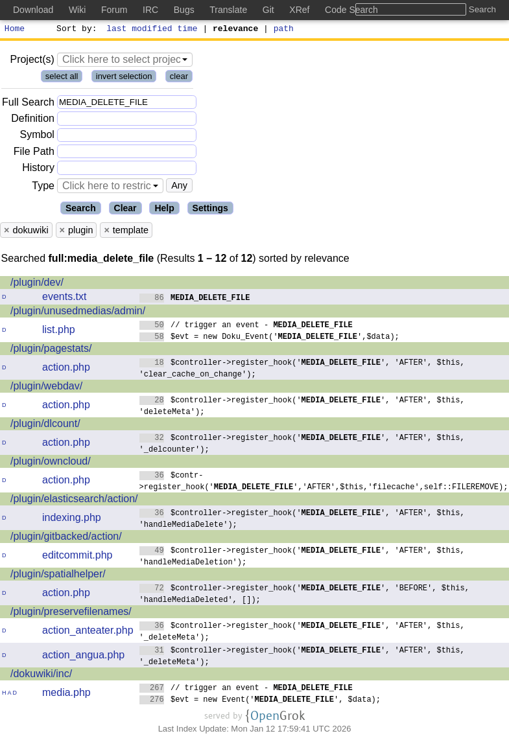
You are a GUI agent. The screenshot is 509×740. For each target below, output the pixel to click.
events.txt (64, 298)
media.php (66, 694)
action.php (66, 369)
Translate (228, 10)
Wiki (77, 10)
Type (43, 187)
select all (61, 78)
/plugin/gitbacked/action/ (66, 538)
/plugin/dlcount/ (45, 425)
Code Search (351, 10)
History (38, 169)
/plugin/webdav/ (46, 387)
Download (33, 10)
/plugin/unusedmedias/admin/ (77, 312)
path (284, 30)
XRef (299, 10)
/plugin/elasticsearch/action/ (74, 500)
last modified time (152, 30)
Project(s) (32, 61)
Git (268, 10)
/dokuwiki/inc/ (41, 675)
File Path (34, 153)
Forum (114, 10)
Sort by (75, 30)
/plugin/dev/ (37, 284)
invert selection (124, 78)
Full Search (28, 104)
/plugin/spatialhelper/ (58, 575)
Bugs (184, 10)
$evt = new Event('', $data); (260, 700)
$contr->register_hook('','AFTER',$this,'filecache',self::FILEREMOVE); (323, 482)
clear (179, 78)
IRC (150, 10)
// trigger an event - (246, 326)
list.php (58, 331)
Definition (32, 120)
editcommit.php (77, 556)
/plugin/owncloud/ (50, 462)
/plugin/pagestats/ (50, 350)
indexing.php (71, 519)
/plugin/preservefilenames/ (71, 613)
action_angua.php (83, 656)
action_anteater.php (88, 632)
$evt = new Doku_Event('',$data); (269, 337)
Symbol (37, 137)
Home (15, 30)
